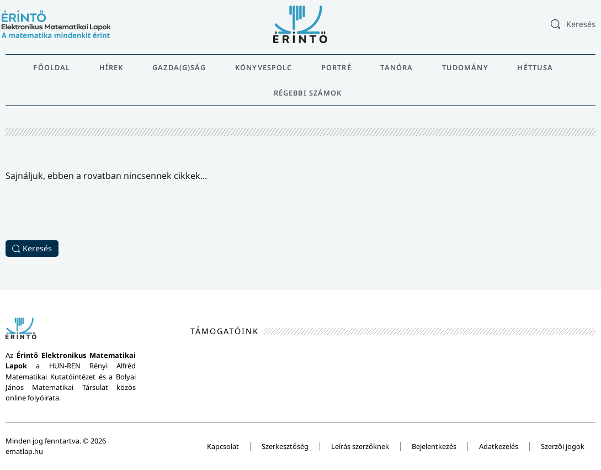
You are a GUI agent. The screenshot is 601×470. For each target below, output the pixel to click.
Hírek (111, 67)
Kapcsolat (223, 446)
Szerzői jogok (562, 446)
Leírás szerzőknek (360, 446)
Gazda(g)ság (179, 67)
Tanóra (396, 67)
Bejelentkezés (434, 446)
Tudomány (465, 67)
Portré (336, 67)
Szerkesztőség (285, 446)
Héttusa (535, 67)
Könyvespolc (263, 67)
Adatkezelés (498, 446)
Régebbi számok (308, 93)
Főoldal (51, 67)
